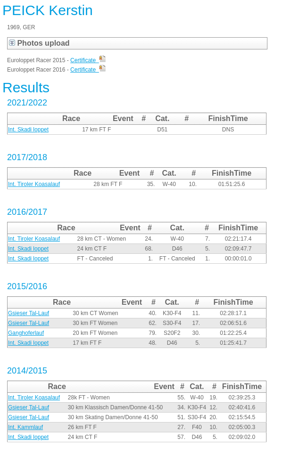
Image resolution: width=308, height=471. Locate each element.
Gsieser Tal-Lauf (28, 313)
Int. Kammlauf (25, 427)
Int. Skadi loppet (28, 129)
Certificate (88, 60)
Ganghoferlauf (26, 333)
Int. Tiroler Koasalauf (34, 184)
